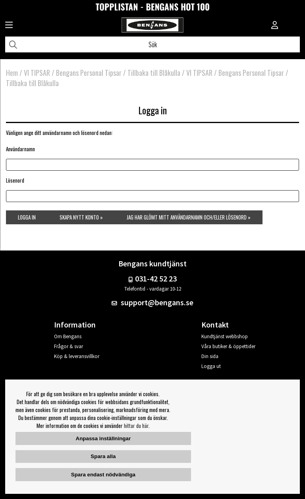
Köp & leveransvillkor (76, 356)
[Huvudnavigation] (9, 26)
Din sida (209, 356)
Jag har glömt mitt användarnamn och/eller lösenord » (189, 217)
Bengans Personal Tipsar (89, 72)
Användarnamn (20, 149)
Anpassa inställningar (103, 438)
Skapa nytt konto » (81, 217)
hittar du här (136, 426)
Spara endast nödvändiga (103, 475)
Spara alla (103, 456)
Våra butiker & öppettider (228, 346)
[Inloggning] (274, 26)
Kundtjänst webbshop (224, 336)
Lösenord (15, 180)
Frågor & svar (68, 346)
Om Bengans (67, 336)
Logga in (27, 217)
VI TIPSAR (37, 72)
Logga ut (211, 366)
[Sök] (152, 44)
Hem (12, 72)
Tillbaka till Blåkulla (154, 72)
